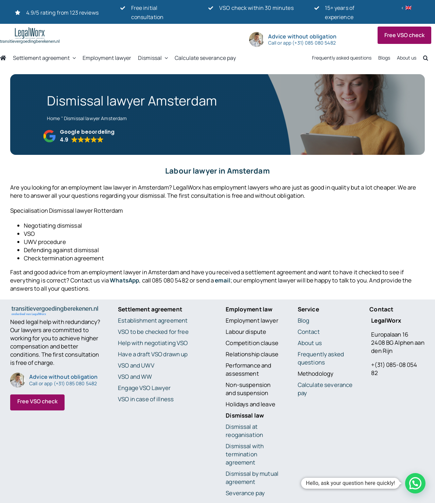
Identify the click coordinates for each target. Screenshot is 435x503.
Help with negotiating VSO (153, 343)
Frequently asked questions (321, 358)
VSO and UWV (136, 365)
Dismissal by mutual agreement (252, 478)
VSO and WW (135, 376)
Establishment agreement (153, 320)
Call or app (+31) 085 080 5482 (302, 43)
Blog (304, 320)
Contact (309, 332)
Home (53, 118)
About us (310, 343)
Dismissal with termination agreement (245, 454)
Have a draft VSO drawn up (153, 354)
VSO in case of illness (146, 399)
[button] (78, 136)
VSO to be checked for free (153, 332)
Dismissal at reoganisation (244, 431)
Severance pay (245, 493)
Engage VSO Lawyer (144, 388)
